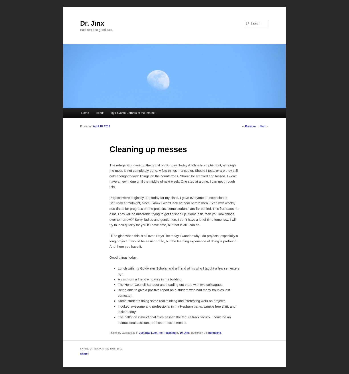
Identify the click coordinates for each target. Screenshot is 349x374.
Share (83, 353)
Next (264, 126)
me (160, 332)
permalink (214, 332)
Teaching (170, 332)
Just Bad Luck (148, 332)
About (99, 112)
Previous (249, 126)
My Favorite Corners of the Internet (133, 112)
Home (85, 112)
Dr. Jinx (92, 23)
